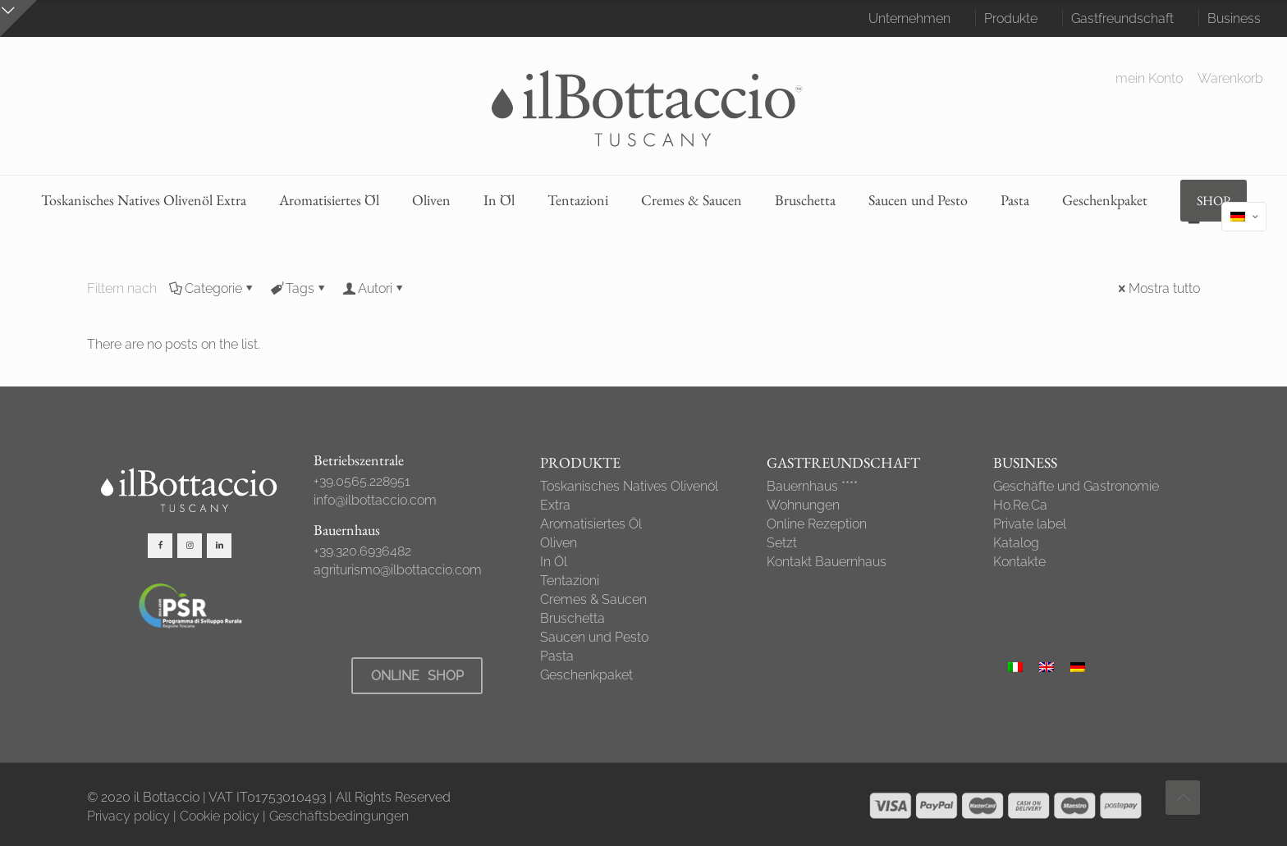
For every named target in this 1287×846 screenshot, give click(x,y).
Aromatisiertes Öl (591, 524)
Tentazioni (569, 580)
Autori (373, 288)
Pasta (557, 656)
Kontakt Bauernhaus (826, 561)
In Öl (553, 561)
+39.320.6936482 (362, 551)
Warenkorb (1230, 78)
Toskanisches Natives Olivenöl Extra (629, 495)
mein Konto (1149, 78)
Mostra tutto (1157, 288)
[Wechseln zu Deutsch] (1077, 667)
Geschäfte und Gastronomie (1076, 486)
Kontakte (1019, 561)
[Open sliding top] (18, 18)
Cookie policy (219, 816)
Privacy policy (128, 816)
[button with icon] (160, 545)
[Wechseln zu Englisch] (1046, 667)
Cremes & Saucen (593, 599)
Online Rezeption (817, 524)
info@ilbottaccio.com (375, 500)
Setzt (782, 543)
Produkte (1010, 18)
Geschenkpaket (586, 675)
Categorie (212, 288)
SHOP (1213, 200)
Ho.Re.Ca (1020, 505)
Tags (298, 288)
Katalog (1016, 543)
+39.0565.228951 (362, 481)
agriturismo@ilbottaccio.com (398, 570)
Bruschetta (572, 618)
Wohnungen (803, 505)
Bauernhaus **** (812, 486)
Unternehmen (909, 18)
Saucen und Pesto (594, 637)
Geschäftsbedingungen (339, 816)
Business (1234, 18)
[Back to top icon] (1183, 797)
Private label (1029, 524)
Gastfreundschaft (1122, 18)
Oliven (558, 543)
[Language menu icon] (1243, 216)
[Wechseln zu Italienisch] (1015, 667)
